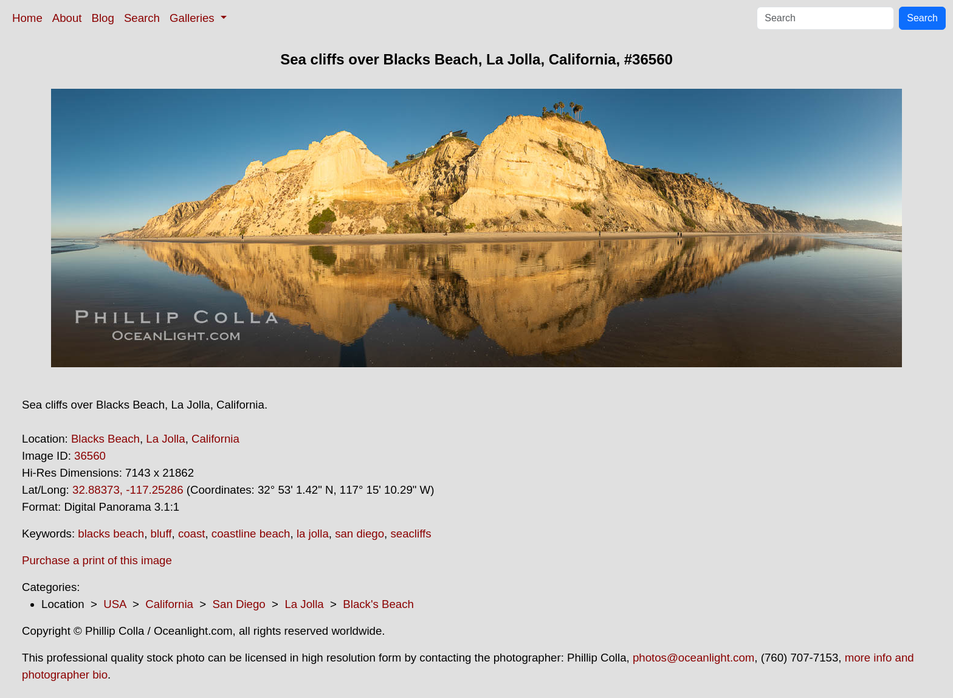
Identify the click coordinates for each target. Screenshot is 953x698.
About (67, 18)
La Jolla (165, 438)
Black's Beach (378, 604)
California (215, 438)
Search (142, 18)
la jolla (313, 533)
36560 (90, 455)
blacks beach (111, 533)
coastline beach (251, 533)
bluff (161, 533)
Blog (103, 18)
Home (27, 18)
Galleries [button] (194, 18)
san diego (359, 533)
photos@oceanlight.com (693, 657)
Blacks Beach (105, 438)
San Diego (239, 604)
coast (191, 533)
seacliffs (410, 533)
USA (114, 604)
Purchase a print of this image (97, 560)
